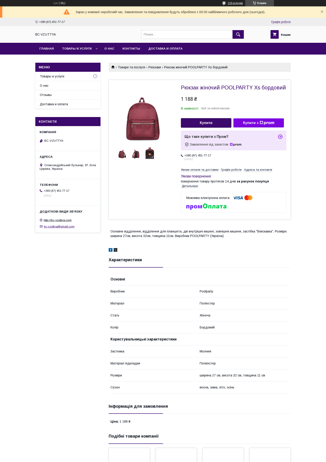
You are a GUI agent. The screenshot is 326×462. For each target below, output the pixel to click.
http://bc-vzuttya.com (58, 220)
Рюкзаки (155, 67)
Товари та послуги (131, 67)
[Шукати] (238, 34)
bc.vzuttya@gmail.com (59, 226)
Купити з (258, 123)
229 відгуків (235, 3)
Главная (46, 48)
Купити (206, 123)
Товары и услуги (77, 48)
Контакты (131, 48)
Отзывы (46, 95)
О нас (109, 48)
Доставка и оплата (165, 48)
